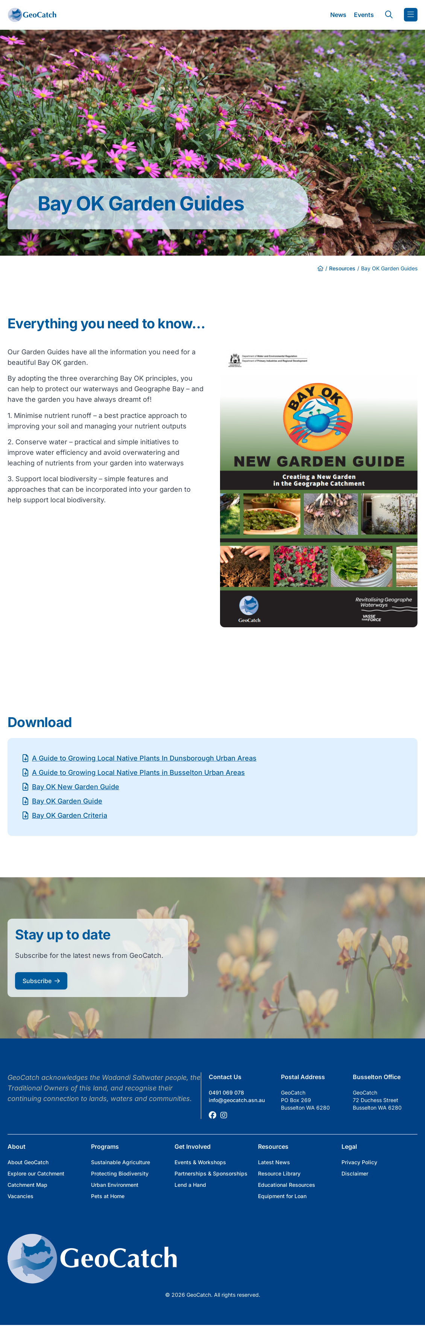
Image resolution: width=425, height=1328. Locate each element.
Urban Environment (114, 1185)
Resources (342, 268)
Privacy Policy (359, 1162)
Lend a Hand (190, 1185)
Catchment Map (27, 1185)
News (338, 15)
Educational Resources (286, 1185)
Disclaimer (355, 1173)
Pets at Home (107, 1196)
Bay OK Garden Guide (67, 801)
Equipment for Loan (282, 1196)
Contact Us (225, 1077)
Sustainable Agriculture (120, 1162)
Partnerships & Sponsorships (211, 1173)
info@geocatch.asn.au (237, 1100)
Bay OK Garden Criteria (69, 815)
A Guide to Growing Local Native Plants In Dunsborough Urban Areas (144, 758)
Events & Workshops (200, 1162)
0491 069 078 (226, 1092)
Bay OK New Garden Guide (75, 787)
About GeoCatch (28, 1162)
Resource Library (279, 1173)
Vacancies (20, 1196)
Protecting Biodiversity (120, 1173)
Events (364, 15)
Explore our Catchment (36, 1173)
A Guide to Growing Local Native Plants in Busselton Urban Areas (138, 772)
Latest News (274, 1162)
